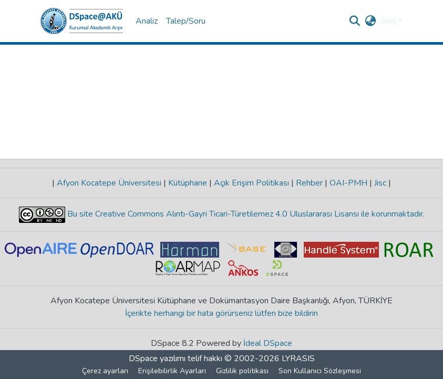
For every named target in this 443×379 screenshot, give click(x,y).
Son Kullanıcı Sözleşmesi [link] (320, 371)
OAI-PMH (348, 183)
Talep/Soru (185, 21)
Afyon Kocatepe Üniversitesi (109, 183)
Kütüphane (187, 183)
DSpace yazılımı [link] (157, 358)
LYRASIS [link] (298, 358)
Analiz (147, 21)
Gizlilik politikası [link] (242, 371)
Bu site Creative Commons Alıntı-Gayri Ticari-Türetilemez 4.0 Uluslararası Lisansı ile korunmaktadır (244, 214)
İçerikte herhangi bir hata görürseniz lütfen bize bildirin (221, 313)
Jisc (380, 183)
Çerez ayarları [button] (105, 371)
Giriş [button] (389, 21)
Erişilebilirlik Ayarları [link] (172, 371)
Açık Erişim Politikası (251, 183)
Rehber (309, 183)
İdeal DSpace (267, 343)
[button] (81, 21)
